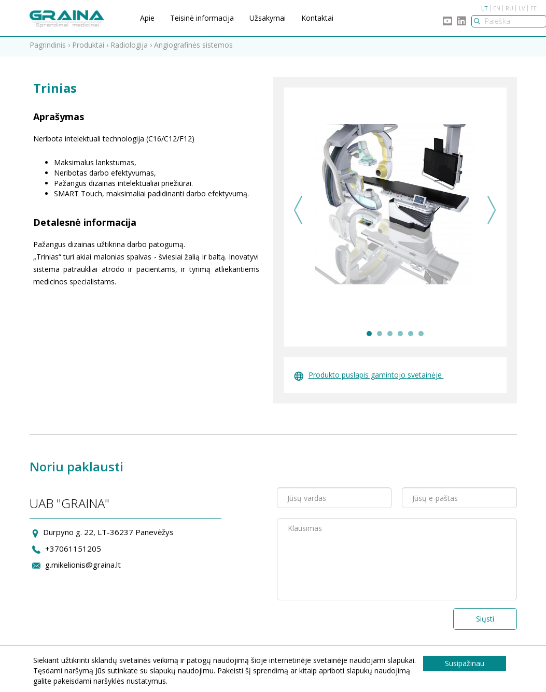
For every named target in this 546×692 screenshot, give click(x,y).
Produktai (88, 47)
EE (533, 8)
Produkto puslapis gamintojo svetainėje (369, 377)
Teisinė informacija (202, 18)
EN (496, 8)
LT (484, 8)
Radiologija (129, 47)
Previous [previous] (298, 212)
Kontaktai (317, 18)
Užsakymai (267, 18)
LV (522, 8)
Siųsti (485, 621)
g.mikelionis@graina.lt (83, 567)
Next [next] (491, 212)
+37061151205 (73, 550)
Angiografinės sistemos (193, 47)
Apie (147, 18)
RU (509, 8)
